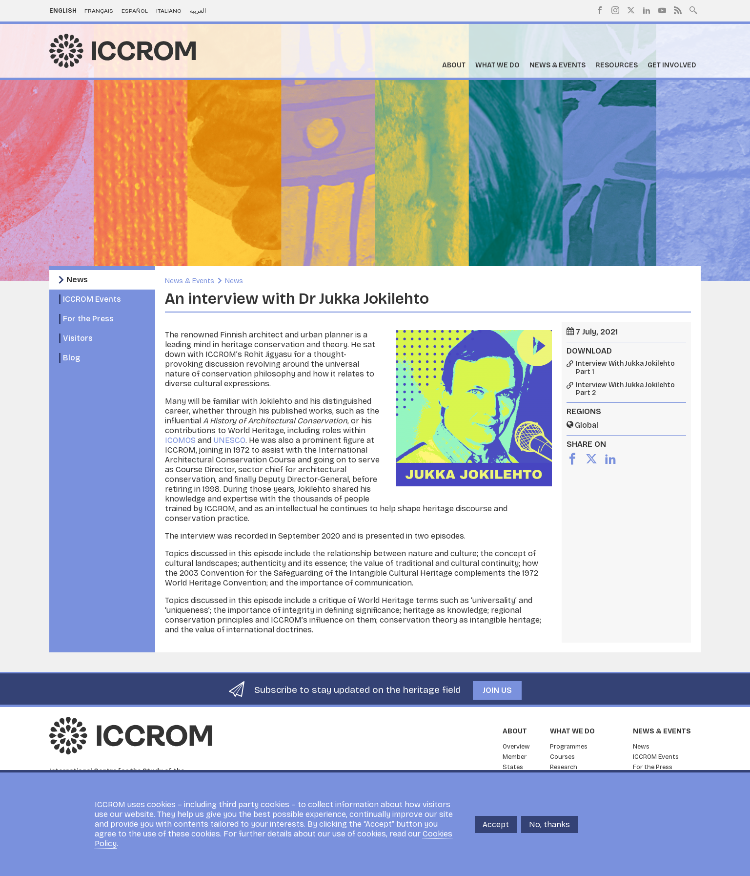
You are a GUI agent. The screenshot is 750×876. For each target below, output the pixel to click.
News (77, 279)
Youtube (662, 10)
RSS (678, 10)
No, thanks (549, 824)
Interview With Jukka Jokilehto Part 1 (625, 368)
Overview (516, 747)
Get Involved (672, 65)
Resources (616, 65)
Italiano (169, 10)
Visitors (78, 338)
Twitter (631, 10)
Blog (71, 357)
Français (98, 10)
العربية (198, 10)
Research (563, 767)
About (454, 65)
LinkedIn (646, 10)
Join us (497, 690)
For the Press (88, 318)
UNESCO (228, 440)
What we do (497, 65)
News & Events (557, 65)
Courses (562, 757)
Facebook (600, 10)
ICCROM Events (92, 299)
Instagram (615, 10)
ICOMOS (180, 440)
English (63, 10)
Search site (693, 9)
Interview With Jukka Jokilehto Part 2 (625, 389)
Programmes (569, 747)
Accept (496, 824)
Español (135, 10)
